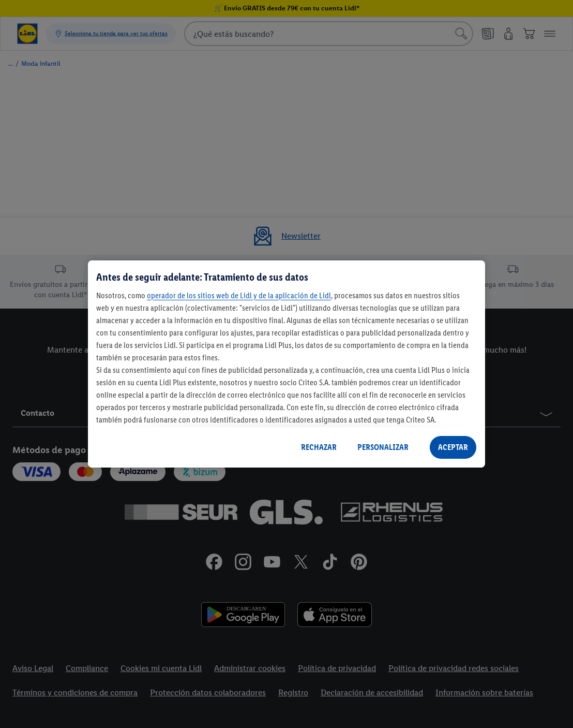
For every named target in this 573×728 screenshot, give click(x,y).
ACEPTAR (453, 447)
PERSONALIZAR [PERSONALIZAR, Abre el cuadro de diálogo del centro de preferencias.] (383, 447)
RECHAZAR (319, 447)
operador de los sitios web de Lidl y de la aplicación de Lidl (239, 295)
